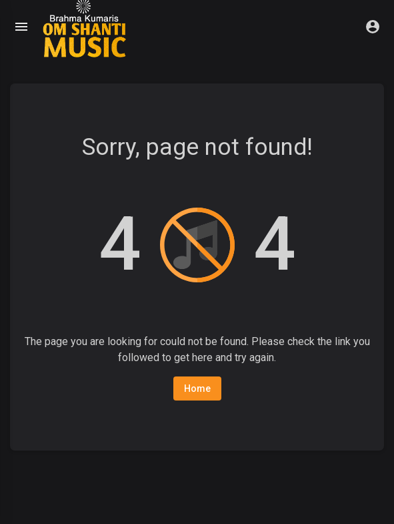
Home (197, 388)
